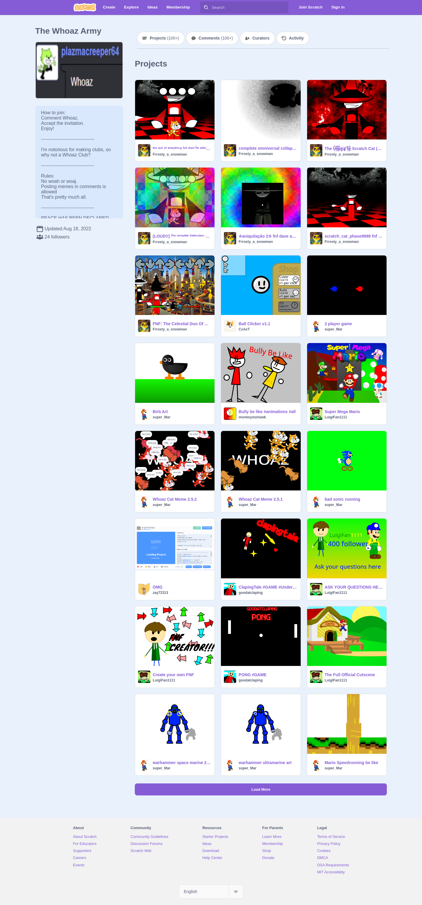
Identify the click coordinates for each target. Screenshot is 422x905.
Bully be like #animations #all (267, 411)
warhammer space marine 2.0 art (182, 762)
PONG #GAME (252, 674)
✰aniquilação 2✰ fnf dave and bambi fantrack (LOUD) (268, 236)
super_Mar (334, 329)
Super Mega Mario (342, 411)
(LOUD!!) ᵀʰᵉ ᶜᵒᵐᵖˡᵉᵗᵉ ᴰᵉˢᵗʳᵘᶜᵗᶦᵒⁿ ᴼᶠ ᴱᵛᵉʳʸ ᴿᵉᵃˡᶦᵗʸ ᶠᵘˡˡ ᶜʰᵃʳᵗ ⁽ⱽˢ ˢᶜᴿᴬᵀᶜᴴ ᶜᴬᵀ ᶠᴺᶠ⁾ (182, 236)
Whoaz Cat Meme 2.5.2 (175, 499)
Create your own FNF (173, 674)
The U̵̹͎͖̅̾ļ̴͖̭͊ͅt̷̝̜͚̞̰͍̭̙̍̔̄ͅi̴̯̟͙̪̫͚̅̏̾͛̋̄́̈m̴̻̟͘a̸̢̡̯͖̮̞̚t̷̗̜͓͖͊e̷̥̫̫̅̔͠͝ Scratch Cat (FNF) (354, 148)
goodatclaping (251, 593)
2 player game (338, 323)
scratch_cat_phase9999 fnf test (354, 236)
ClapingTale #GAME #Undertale (268, 587)
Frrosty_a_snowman (170, 154)
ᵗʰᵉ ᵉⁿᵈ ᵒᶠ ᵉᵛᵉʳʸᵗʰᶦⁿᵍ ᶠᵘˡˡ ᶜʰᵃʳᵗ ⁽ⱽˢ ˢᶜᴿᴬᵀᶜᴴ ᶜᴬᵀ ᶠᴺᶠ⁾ (182, 148)
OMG (157, 587)
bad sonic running (342, 499)
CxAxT (244, 329)
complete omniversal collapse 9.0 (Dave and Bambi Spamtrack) (268, 148)
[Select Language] (211, 891)
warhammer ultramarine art (265, 762)
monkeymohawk (252, 417)
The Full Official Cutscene (350, 674)
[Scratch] (85, 7)
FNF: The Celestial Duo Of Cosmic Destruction (182, 323)
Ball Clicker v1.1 (254, 323)
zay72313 (160, 593)
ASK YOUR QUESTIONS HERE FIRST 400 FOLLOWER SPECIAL (354, 587)
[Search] (206, 7)
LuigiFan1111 (336, 417)
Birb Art (160, 411)
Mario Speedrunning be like (351, 762)
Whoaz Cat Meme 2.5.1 (261, 499)
